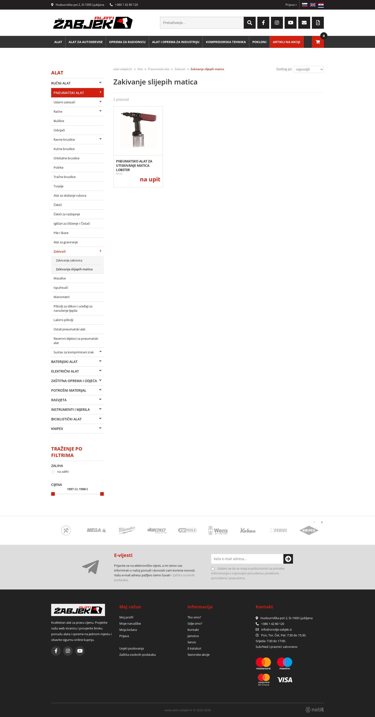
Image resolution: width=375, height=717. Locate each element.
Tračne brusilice (65, 177)
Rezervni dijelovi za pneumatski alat (76, 340)
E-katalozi (194, 648)
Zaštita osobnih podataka (137, 654)
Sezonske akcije (199, 654)
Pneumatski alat (69, 92)
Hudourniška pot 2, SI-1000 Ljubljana (77, 5)
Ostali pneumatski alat (69, 329)
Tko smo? (194, 617)
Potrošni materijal (68, 390)
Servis (192, 642)
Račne (58, 111)
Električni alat (65, 371)
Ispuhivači (61, 287)
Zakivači (60, 251)
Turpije (58, 186)
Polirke (58, 167)
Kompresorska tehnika (226, 42)
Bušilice (59, 121)
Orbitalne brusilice (66, 158)
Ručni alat (61, 83)
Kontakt (193, 630)
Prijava (291, 5)
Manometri (62, 297)
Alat (58, 42)
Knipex (57, 428)
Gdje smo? (195, 623)
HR (321, 5)
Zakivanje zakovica (69, 260)
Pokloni (259, 42)
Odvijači (59, 130)
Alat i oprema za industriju (175, 42)
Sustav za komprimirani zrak (74, 352)
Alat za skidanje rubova (70, 195)
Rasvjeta (58, 400)
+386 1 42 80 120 (124, 5)
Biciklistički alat (66, 419)
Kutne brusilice (64, 149)
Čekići (58, 205)
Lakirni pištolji (63, 320)
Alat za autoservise (86, 42)
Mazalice (60, 278)
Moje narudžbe (130, 623)
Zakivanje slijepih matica (74, 269)
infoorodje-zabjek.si (276, 629)
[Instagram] (277, 23)
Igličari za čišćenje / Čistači (72, 223)
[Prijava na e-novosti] (288, 559)
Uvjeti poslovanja (131, 648)
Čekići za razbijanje (67, 214)
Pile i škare (61, 233)
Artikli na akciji (286, 42)
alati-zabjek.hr (122, 69)
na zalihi (63, 471)
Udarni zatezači (64, 102)
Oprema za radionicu (127, 42)
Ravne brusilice (64, 139)
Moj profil (126, 617)
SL (305, 5)
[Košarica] (318, 42)
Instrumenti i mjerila (70, 409)
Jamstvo (193, 636)
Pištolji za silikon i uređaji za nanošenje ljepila (73, 308)
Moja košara (128, 630)
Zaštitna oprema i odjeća (74, 380)
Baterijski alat (64, 361)
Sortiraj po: (284, 69)
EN (313, 5)
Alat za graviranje (66, 242)
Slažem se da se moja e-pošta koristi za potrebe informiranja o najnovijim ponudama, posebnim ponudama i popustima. (247, 573)
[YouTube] (291, 23)
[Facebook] (263, 23)
